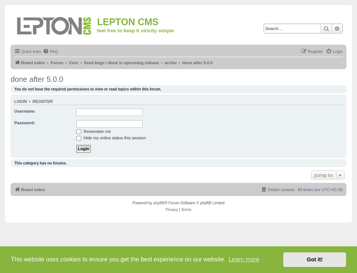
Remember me (93, 131)
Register (43, 101)
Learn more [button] (243, 259)
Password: (24, 123)
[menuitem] (50, 51)
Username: (25, 111)
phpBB (159, 203)
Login (20, 101)
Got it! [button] (315, 259)
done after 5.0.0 (37, 79)
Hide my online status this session (111, 138)
